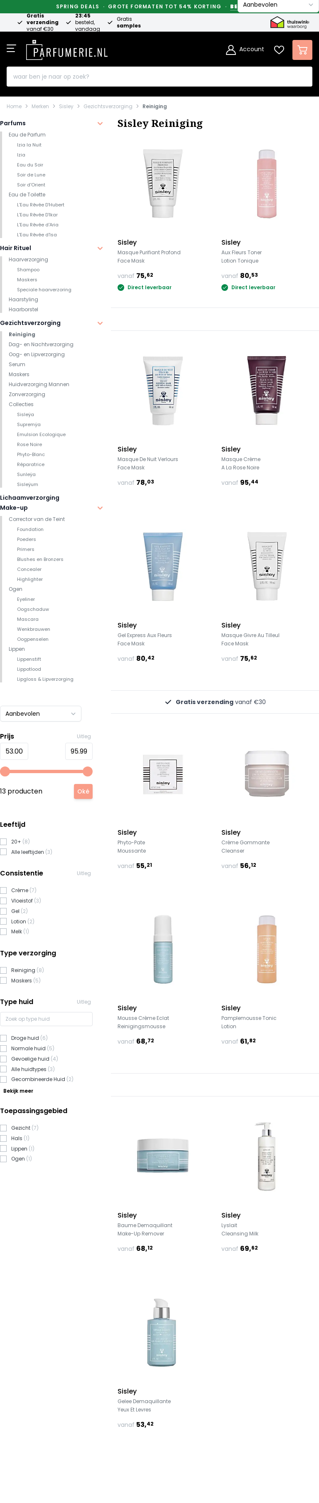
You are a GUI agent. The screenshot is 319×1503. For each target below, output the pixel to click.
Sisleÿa (25, 414)
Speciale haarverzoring (44, 289)
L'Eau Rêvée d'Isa (37, 234)
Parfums (13, 123)
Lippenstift (29, 659)
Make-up (14, 507)
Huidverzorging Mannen (39, 384)
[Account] (245, 50)
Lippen (17, 648)
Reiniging (154, 106)
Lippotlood (29, 669)
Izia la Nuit (29, 144)
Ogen (15, 589)
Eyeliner (26, 599)
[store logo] (67, 47)
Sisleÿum (27, 484)
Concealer (29, 569)
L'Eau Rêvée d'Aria (38, 224)
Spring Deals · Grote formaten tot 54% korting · (159, 6)
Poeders (26, 539)
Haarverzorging (28, 259)
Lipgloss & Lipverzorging (45, 679)
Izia (21, 154)
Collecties (21, 404)
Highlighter (30, 579)
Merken (40, 106)
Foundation (30, 529)
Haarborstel (23, 309)
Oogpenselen (33, 639)
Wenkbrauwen (33, 629)
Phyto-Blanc (31, 454)
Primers (25, 549)
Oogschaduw (33, 609)
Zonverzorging (27, 394)
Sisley (66, 106)
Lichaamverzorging (29, 498)
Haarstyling (23, 299)
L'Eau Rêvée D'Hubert (40, 204)
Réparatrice (30, 464)
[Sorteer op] (40, 714)
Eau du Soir (30, 164)
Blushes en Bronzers (40, 559)
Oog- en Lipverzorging (37, 354)
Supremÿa (29, 424)
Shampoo (28, 269)
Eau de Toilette (27, 194)
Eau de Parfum (27, 134)
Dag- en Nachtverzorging (41, 344)
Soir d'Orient (31, 184)
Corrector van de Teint (37, 519)
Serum (17, 364)
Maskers (27, 279)
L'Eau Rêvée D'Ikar (37, 214)
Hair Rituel (15, 248)
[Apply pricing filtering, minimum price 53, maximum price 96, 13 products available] (83, 791)
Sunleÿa (26, 474)
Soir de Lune (31, 174)
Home (14, 106)
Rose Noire (29, 444)
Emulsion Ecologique (41, 434)
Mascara (28, 619)
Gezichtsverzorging (108, 106)
